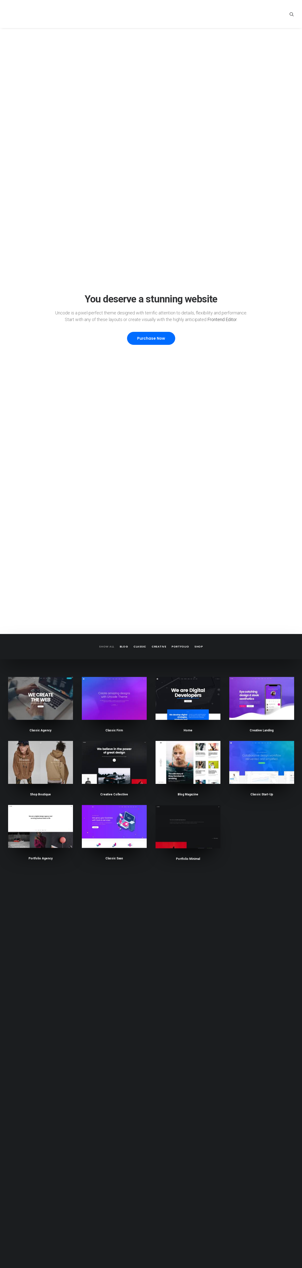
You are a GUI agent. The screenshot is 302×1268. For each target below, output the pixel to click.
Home (188, 205)
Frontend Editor (222, 57)
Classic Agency (40, 205)
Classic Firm (114, 205)
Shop (198, 121)
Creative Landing (261, 206)
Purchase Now (151, 75)
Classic (139, 121)
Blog (124, 121)
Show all (106, 121)
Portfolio (180, 121)
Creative (159, 121)
